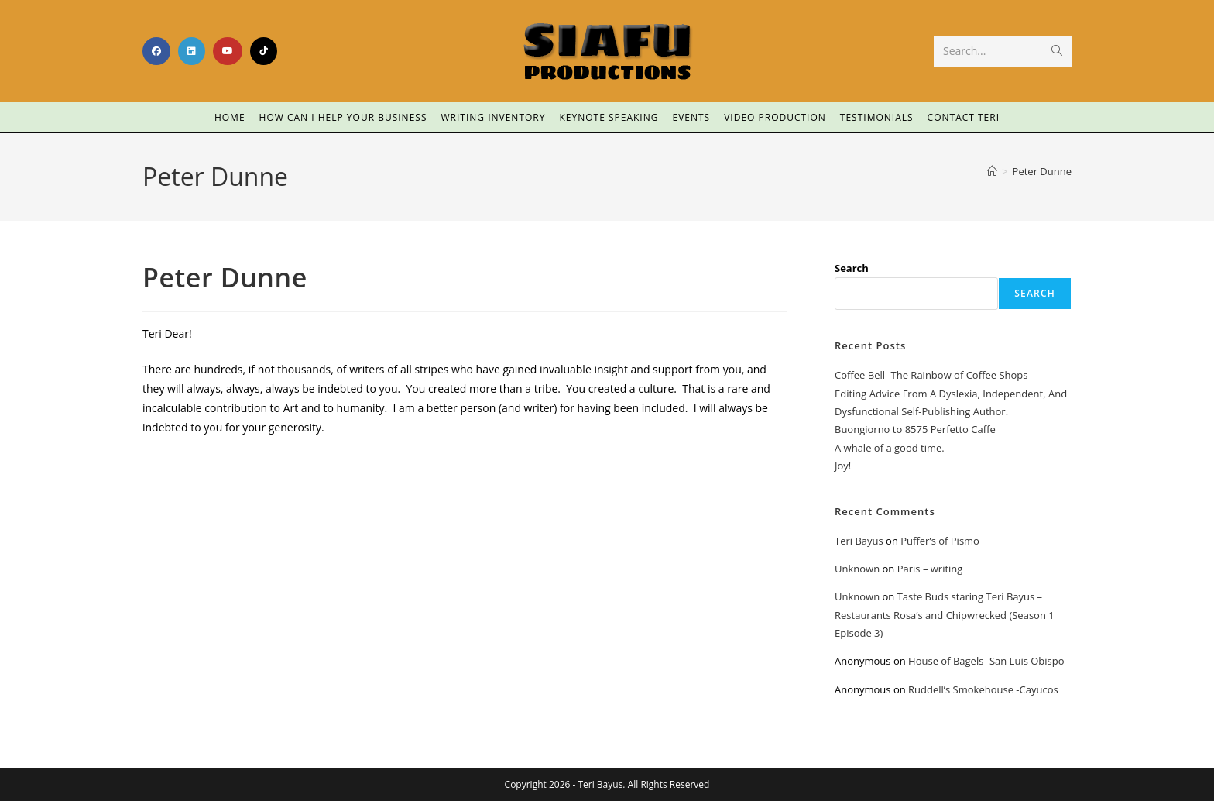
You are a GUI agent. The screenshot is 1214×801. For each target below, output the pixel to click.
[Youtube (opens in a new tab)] (227, 51)
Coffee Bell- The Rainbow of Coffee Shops (931, 375)
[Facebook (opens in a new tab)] (156, 51)
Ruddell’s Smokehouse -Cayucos (983, 689)
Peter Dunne (1042, 171)
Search (852, 268)
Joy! (843, 466)
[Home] (992, 171)
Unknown (857, 569)
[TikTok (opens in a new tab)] (263, 51)
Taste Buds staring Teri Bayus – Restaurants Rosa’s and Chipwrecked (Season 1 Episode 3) (945, 615)
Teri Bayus (859, 541)
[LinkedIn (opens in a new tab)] (191, 51)
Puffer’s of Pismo (939, 541)
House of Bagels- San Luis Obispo (986, 661)
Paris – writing (930, 569)
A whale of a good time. (890, 448)
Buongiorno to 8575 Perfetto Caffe (915, 429)
